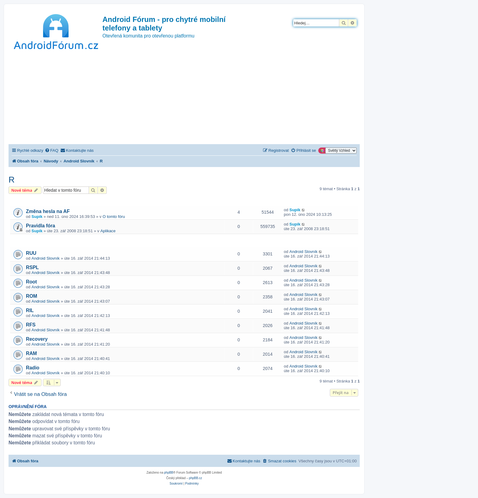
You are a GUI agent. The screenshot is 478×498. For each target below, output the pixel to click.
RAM (31, 353)
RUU (31, 253)
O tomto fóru (114, 216)
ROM (31, 296)
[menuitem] (51, 150)
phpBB (168, 472)
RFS (31, 324)
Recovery (37, 339)
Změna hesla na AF (48, 211)
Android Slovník (45, 258)
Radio (32, 367)
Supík (36, 216)
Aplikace (108, 231)
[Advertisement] (184, 98)
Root (31, 281)
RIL (30, 310)
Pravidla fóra (40, 225)
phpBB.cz (195, 478)
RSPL (32, 267)
